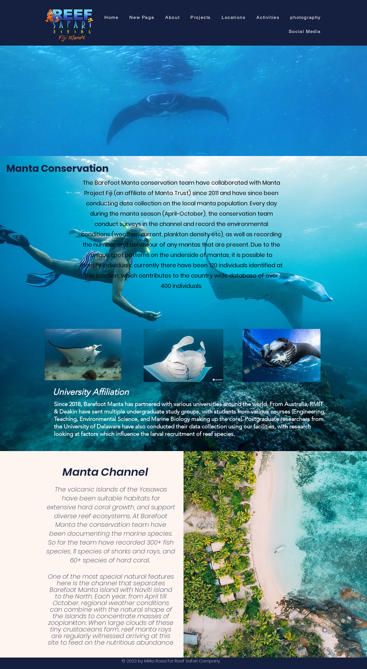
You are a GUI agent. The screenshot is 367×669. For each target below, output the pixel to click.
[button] (201, 18)
